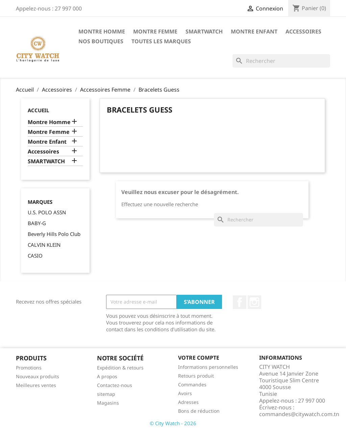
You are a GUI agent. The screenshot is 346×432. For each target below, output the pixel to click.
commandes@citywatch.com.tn (299, 414)
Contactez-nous (114, 385)
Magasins (108, 403)
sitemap (106, 394)
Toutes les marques (161, 41)
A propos (107, 376)
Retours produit (196, 376)
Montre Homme (101, 31)
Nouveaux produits (37, 376)
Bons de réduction (199, 411)
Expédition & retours (120, 367)
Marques (40, 202)
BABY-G (37, 223)
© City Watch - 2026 (173, 423)
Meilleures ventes (36, 385)
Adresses (188, 402)
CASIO (35, 255)
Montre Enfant (254, 31)
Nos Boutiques (100, 41)
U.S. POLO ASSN (47, 212)
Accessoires (303, 31)
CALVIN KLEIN (44, 244)
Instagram (254, 302)
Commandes (192, 384)
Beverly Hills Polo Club (54, 234)
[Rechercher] (281, 61)
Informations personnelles (208, 367)
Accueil (38, 110)
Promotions (29, 367)
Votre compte (198, 357)
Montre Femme (155, 31)
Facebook (239, 302)
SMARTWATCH (204, 31)
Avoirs (185, 393)
